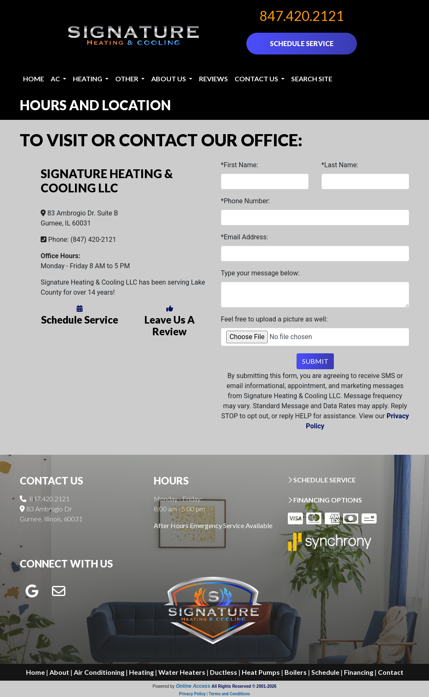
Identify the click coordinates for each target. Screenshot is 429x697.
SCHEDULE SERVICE (301, 43)
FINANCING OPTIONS (325, 500)
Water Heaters (181, 672)
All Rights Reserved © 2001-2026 (244, 686)
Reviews (213, 79)
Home (33, 79)
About (59, 672)
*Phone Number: (245, 201)
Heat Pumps (261, 672)
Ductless (223, 672)
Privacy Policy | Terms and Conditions (214, 694)
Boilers (295, 672)
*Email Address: (244, 237)
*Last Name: (339, 165)
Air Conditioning (99, 672)
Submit (315, 361)
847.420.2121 (301, 16)
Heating (141, 672)
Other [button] (127, 79)
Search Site (311, 79)
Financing (358, 672)
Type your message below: (260, 273)
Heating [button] (88, 79)
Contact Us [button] (257, 79)
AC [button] (56, 79)
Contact (390, 672)
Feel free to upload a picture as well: (274, 319)
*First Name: (239, 165)
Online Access (193, 686)
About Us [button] (169, 79)
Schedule (325, 672)
